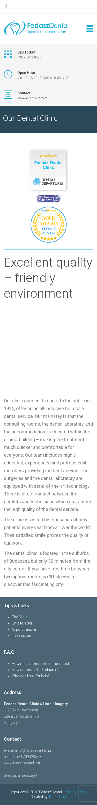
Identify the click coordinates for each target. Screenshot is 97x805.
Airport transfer (24, 629)
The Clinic (19, 617)
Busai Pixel (58, 797)
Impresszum (22, 636)
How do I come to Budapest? (35, 670)
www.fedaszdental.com (23, 763)
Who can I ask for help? (30, 676)
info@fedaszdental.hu (33, 750)
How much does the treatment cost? (41, 663)
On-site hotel (22, 623)
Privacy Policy (75, 792)
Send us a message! (20, 775)
